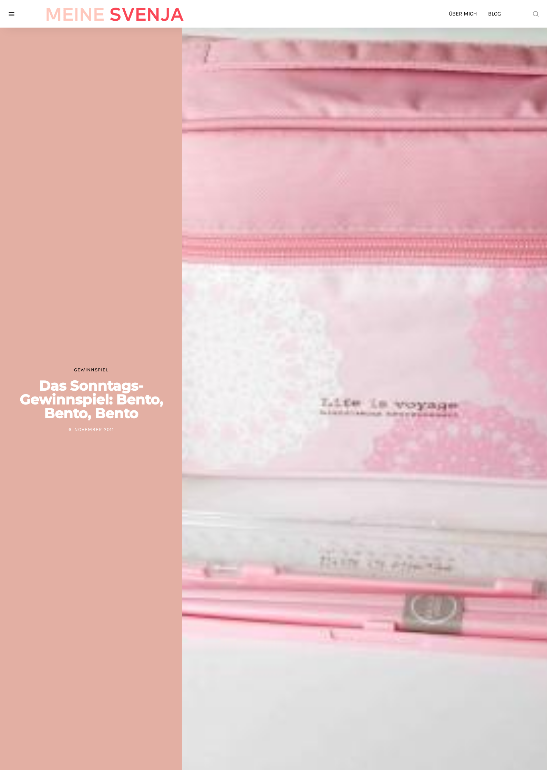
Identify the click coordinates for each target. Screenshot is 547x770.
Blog (494, 13)
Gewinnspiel (91, 370)
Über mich (463, 13)
